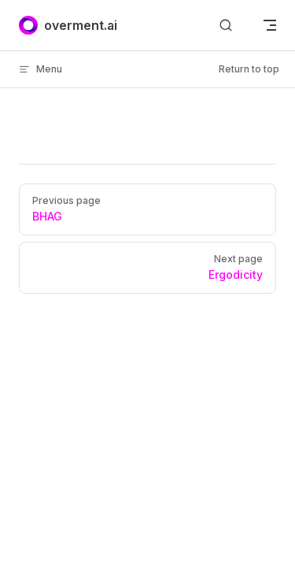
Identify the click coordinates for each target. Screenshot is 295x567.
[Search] (226, 25)
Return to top (249, 69)
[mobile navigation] (270, 25)
